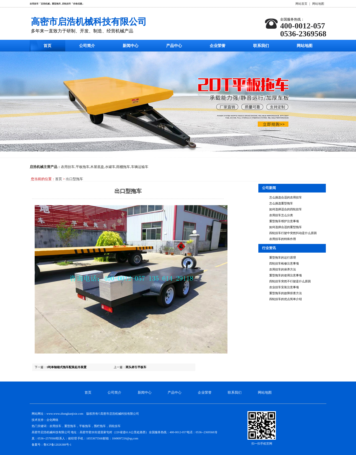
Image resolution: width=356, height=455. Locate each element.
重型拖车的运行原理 (282, 257)
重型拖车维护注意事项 (284, 221)
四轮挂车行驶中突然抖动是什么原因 (293, 233)
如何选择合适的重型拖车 (285, 227)
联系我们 (261, 46)
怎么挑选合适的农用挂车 (285, 197)
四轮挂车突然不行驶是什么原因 (290, 281)
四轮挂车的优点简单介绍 (285, 299)
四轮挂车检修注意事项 (284, 263)
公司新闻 (269, 188)
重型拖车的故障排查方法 (285, 293)
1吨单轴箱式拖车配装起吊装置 (66, 367)
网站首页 (301, 3)
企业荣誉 (217, 46)
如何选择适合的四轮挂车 (285, 209)
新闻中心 (130, 46)
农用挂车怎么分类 (281, 215)
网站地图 (318, 3)
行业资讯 (269, 248)
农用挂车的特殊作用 (282, 239)
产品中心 (174, 46)
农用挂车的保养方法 (282, 269)
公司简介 (87, 46)
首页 (47, 46)
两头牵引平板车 (136, 367)
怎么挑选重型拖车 (281, 203)
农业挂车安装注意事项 (284, 287)
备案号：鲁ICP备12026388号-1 (51, 444)
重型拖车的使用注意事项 (285, 275)
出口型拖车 (74, 179)
